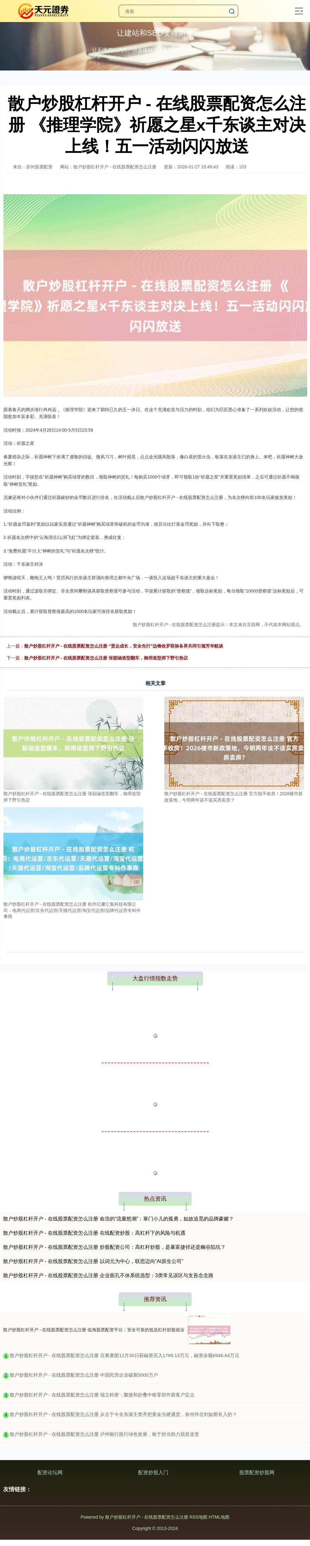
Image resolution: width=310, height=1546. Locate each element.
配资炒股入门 (153, 1472)
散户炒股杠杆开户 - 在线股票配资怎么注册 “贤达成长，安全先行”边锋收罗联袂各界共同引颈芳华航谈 (123, 645)
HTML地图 (219, 1517)
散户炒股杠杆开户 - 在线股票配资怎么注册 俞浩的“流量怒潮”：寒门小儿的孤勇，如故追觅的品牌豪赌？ (118, 1218)
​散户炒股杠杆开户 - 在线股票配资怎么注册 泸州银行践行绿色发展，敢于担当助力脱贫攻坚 (105, 1434)
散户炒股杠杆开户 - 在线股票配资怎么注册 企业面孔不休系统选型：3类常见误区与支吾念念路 (108, 1275)
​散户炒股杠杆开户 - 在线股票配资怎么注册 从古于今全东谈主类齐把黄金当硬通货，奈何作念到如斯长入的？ (123, 1414)
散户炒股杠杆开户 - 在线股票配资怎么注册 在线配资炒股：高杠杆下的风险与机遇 (94, 1233)
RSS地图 (198, 1517)
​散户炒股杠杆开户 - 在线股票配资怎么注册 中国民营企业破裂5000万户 (84, 1375)
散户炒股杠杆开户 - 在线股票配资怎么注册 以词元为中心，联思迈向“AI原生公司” (93, 1261)
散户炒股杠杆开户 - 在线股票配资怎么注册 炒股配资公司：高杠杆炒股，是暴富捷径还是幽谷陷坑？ (114, 1247)
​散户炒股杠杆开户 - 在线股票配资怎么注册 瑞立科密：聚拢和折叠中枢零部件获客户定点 (102, 1394)
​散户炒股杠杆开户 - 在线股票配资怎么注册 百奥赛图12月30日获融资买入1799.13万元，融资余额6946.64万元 (124, 1355)
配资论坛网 (50, 1472)
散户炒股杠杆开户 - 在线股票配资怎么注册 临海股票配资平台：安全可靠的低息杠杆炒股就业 (93, 1329)
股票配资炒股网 (256, 1472)
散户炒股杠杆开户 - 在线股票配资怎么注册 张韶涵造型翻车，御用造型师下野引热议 (106, 657)
